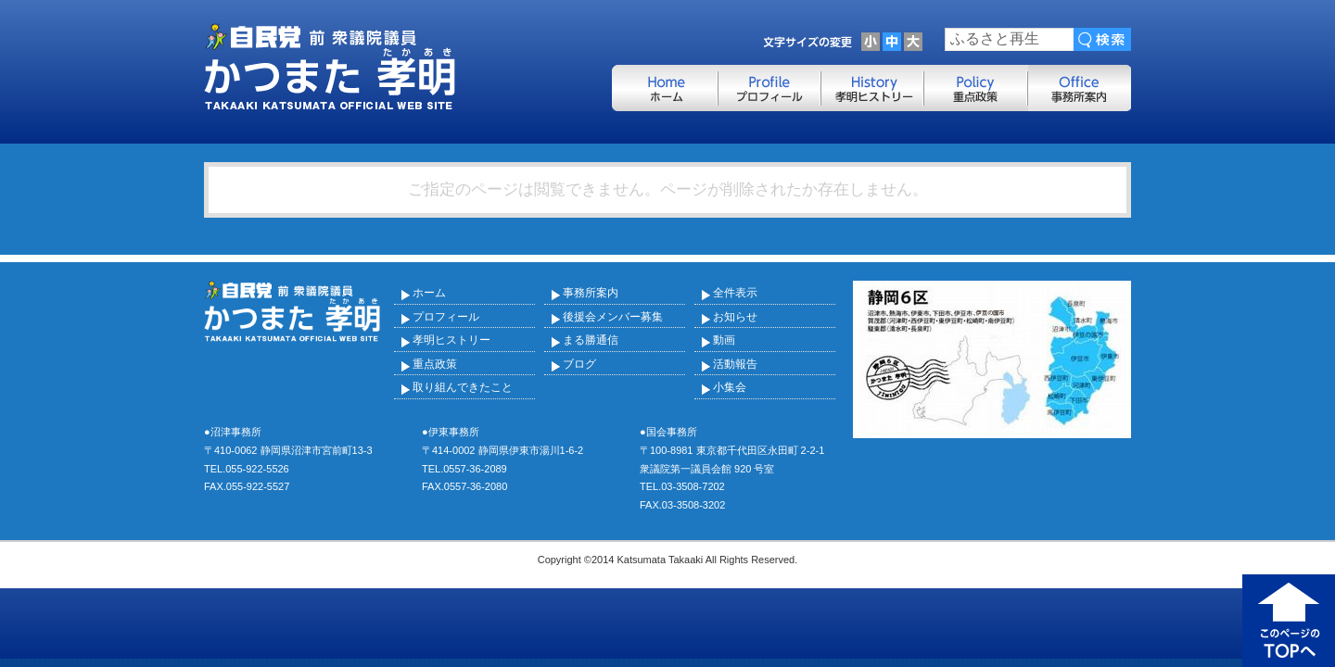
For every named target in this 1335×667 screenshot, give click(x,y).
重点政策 (435, 364)
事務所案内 (590, 292)
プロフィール (446, 316)
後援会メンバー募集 (613, 316)
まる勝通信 (590, 340)
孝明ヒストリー (451, 340)
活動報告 (735, 364)
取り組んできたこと (463, 387)
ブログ (579, 364)
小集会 (729, 387)
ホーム (429, 292)
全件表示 (735, 292)
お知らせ (735, 316)
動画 (724, 340)
